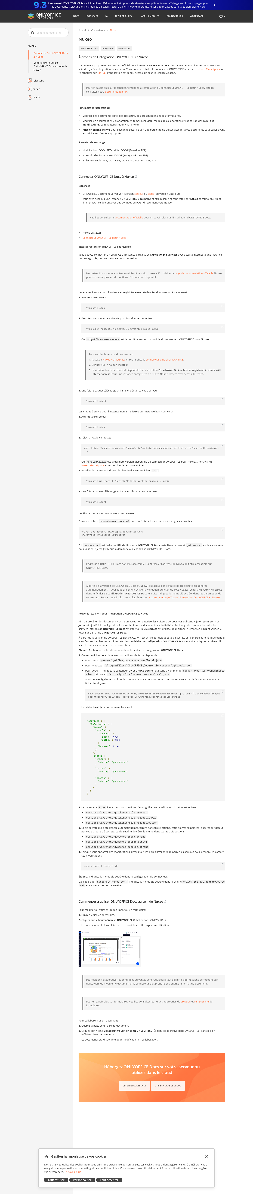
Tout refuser (56, 1180)
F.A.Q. (36, 97)
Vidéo (36, 89)
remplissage (201, 1001)
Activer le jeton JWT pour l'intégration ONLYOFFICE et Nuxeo (184, 597)
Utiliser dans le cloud (168, 1085)
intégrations (108, 48)
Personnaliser (82, 1180)
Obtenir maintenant (134, 1085)
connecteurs (124, 48)
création (186, 1001)
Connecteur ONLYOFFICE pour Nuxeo (104, 237)
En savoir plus (72, 1172)
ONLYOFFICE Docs (89, 48)
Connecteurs (98, 30)
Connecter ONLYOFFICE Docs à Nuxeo (50, 54)
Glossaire (38, 80)
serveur (138, 193)
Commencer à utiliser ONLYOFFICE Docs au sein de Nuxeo (50, 66)
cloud (151, 193)
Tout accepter (109, 1180)
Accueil (82, 30)
